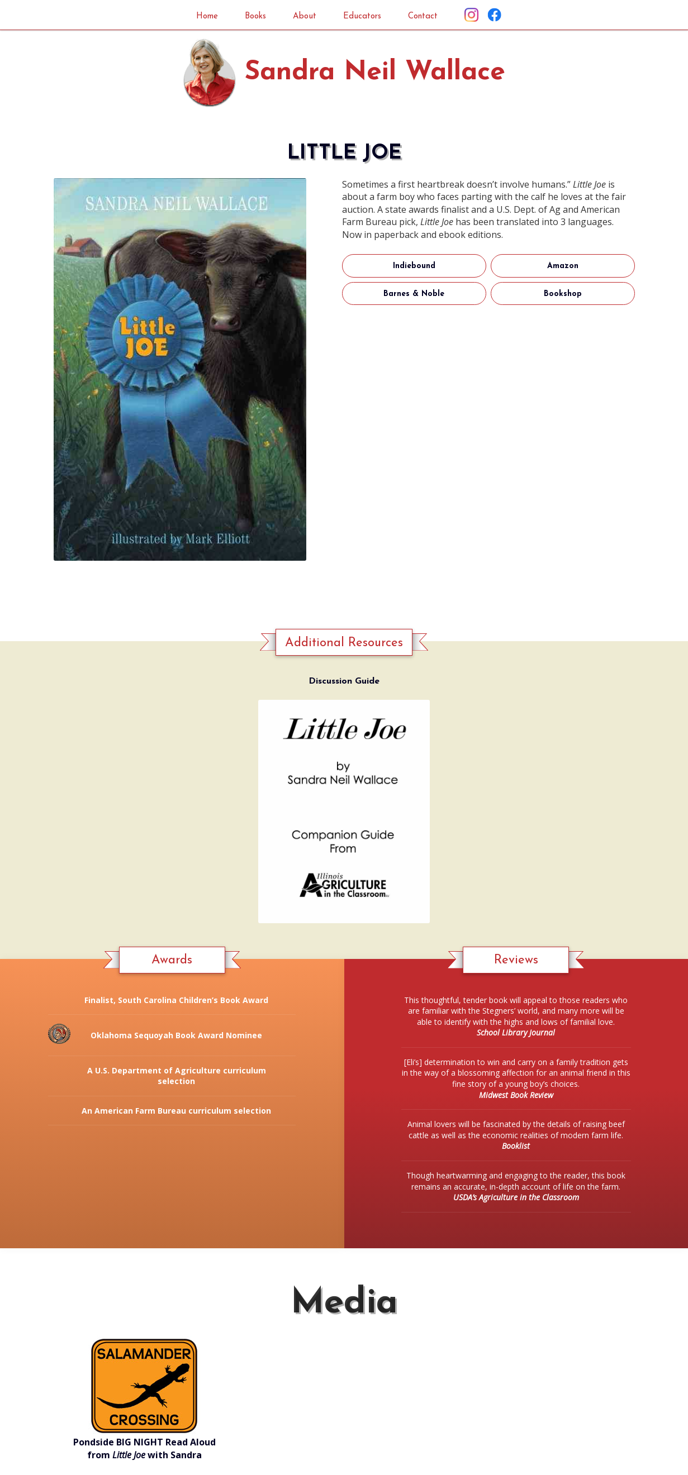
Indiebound (414, 266)
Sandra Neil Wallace (375, 73)
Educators (366, 16)
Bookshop (563, 294)
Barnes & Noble (413, 294)
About (303, 16)
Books (249, 16)
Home (195, 16)
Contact (433, 16)
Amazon (562, 266)
